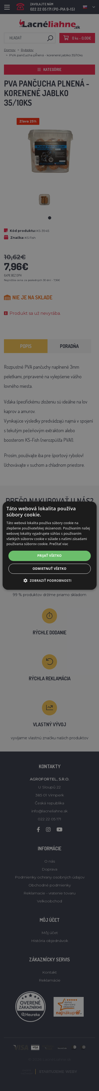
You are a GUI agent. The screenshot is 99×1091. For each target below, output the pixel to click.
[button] (49, 580)
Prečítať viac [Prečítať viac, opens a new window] (58, 544)
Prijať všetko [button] (49, 555)
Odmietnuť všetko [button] (49, 568)
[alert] (49, 545)
